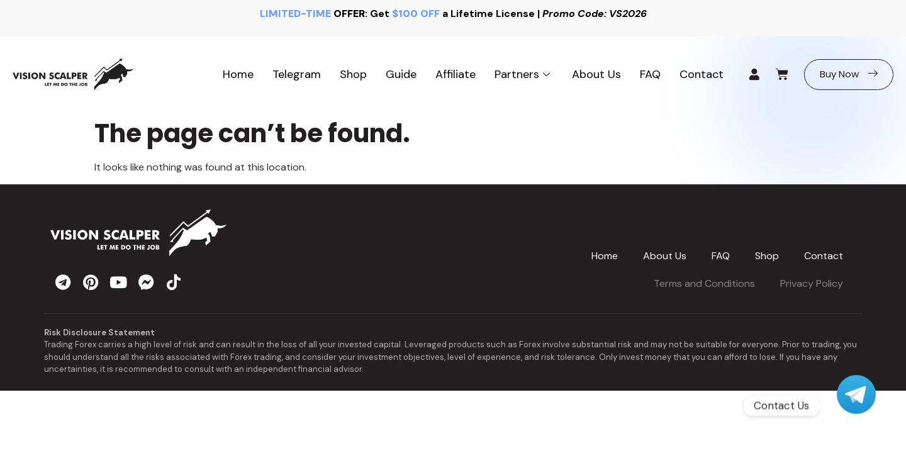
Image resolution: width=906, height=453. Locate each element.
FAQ (650, 74)
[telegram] (62, 281)
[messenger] (146, 281)
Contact (702, 74)
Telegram (296, 74)
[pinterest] (90, 281)
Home (238, 74)
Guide (401, 74)
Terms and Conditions (704, 283)
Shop (353, 74)
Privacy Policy (811, 283)
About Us (596, 74)
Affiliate (455, 74)
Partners (524, 74)
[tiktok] (173, 281)
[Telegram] (856, 405)
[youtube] (118, 281)
